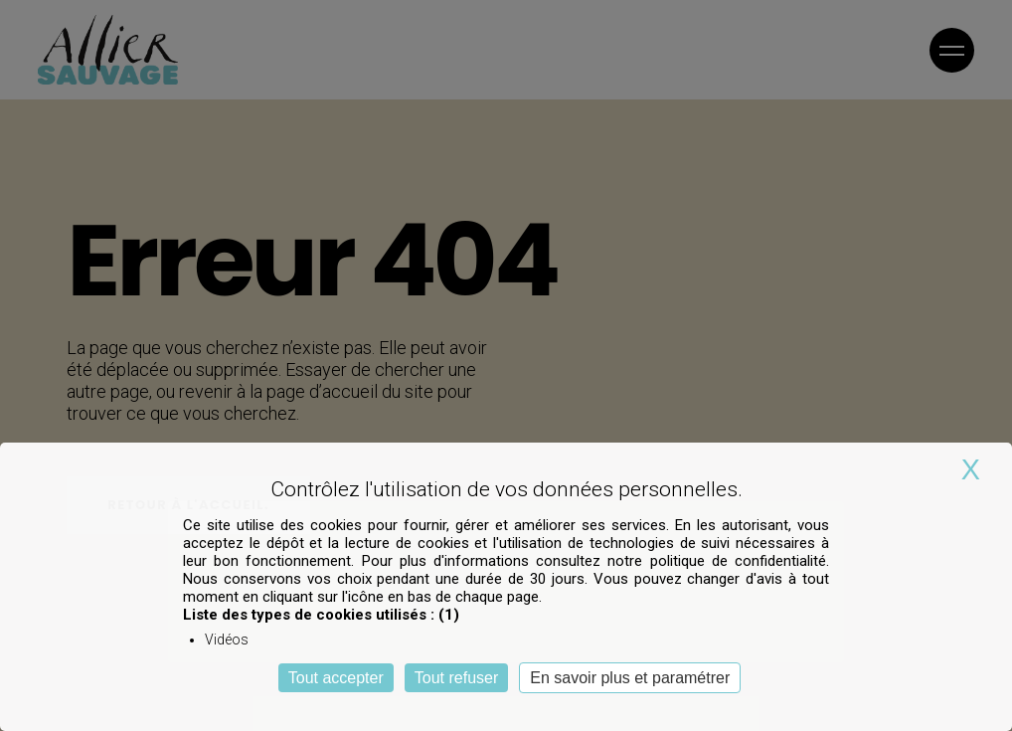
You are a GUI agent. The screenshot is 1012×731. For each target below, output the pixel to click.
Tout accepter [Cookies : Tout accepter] (336, 677)
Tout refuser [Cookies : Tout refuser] (456, 677)
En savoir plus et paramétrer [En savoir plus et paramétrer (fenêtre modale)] (630, 677)
